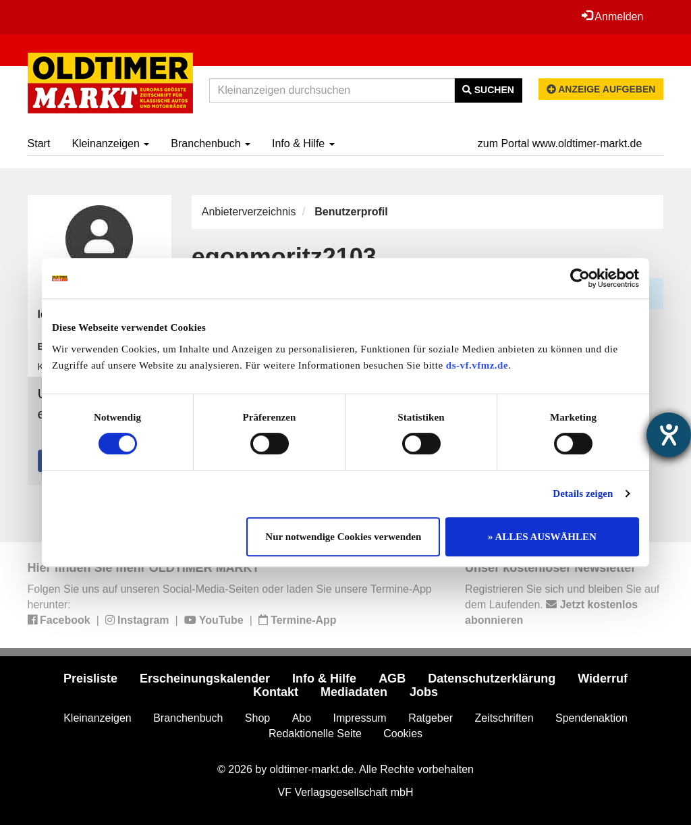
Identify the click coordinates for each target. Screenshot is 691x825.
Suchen (488, 89)
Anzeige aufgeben (601, 89)
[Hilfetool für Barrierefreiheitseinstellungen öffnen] (668, 434)
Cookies (402, 733)
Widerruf (603, 678)
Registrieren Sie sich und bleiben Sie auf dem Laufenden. (562, 604)
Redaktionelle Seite (315, 733)
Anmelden (613, 16)
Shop (257, 718)
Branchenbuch (210, 143)
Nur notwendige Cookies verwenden (343, 536)
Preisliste (90, 678)
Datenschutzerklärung (491, 678)
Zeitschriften (503, 718)
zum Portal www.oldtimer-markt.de (560, 143)
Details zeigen (583, 493)
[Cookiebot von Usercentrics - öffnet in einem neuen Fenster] (580, 278)
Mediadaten (354, 692)
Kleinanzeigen (110, 143)
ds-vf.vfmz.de (477, 365)
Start (39, 143)
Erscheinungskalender (205, 678)
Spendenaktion (591, 718)
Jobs (424, 692)
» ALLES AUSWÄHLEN (542, 536)
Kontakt (275, 692)
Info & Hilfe (303, 143)
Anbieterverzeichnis (249, 211)
